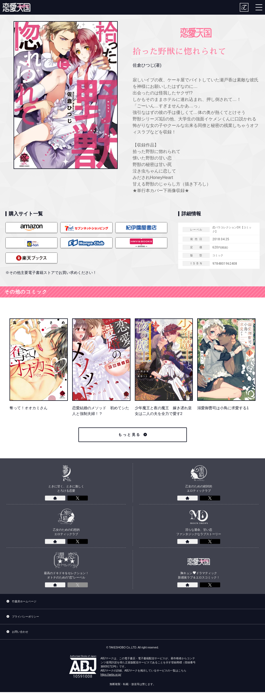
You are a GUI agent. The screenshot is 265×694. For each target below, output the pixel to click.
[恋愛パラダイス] (16, 7)
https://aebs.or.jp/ (111, 676)
